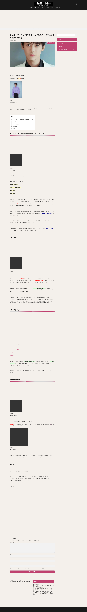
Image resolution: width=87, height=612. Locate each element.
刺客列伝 (12, 355)
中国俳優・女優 (33, 7)
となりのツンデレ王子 (14, 349)
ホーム (27, 7)
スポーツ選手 (61, 43)
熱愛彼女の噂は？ (15, 126)
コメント (12, 542)
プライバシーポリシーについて (15, 580)
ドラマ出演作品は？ (15, 124)
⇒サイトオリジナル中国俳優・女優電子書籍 (43, 594)
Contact (43, 610)
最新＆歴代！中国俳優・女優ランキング (52, 7)
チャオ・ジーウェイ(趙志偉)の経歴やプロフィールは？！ (22, 119)
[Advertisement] (43, 19)
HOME (12, 28)
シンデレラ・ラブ (13, 352)
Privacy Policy (12, 582)
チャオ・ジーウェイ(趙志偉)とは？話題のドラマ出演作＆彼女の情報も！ (33, 28)
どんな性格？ (14, 122)
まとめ (13, 128)
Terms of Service (13, 582)
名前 (11, 554)
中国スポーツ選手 (40, 7)
